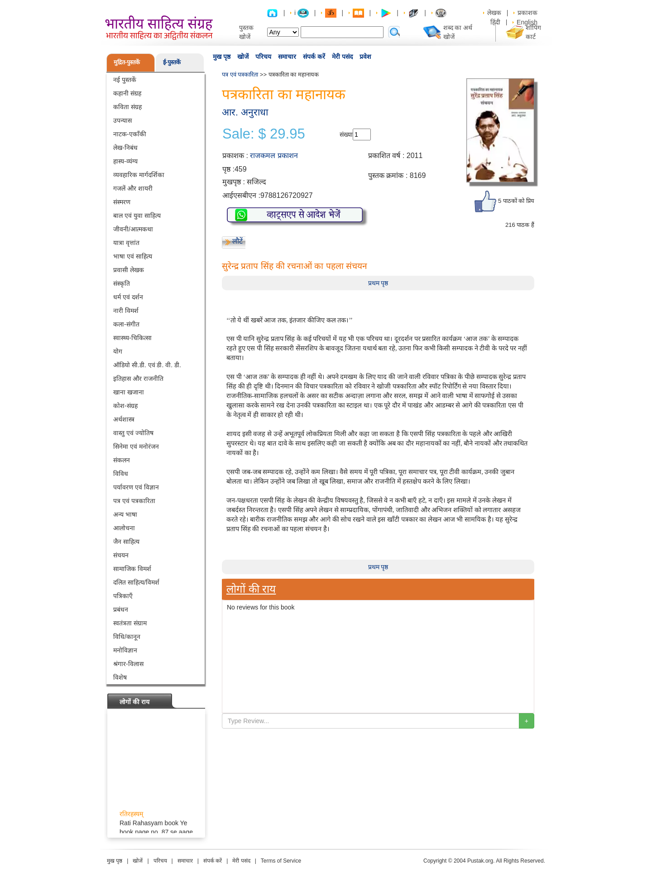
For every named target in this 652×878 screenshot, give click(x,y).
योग (117, 351)
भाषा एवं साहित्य (132, 256)
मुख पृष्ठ (221, 56)
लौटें (237, 241)
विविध (120, 473)
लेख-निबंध (125, 147)
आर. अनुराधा (245, 112)
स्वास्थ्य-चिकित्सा (132, 337)
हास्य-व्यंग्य (125, 161)
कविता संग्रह (127, 106)
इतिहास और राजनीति (138, 378)
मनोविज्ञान (125, 650)
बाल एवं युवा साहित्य (137, 215)
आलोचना (124, 528)
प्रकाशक (527, 12)
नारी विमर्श (126, 310)
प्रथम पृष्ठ (378, 283)
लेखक (494, 12)
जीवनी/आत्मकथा (133, 229)
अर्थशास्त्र (123, 419)
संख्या (346, 134)
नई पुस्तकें (124, 79)
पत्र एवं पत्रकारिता (134, 500)
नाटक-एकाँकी (129, 134)
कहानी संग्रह (127, 93)
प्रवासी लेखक (128, 269)
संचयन (121, 555)
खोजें (243, 56)
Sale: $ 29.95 (263, 134)
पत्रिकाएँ (123, 596)
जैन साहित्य (126, 541)
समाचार (287, 56)
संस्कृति (121, 283)
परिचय (263, 56)
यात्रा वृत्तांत (126, 242)
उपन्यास (122, 120)
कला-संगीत (126, 324)
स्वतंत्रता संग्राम (130, 623)
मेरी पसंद (342, 56)
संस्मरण (121, 202)
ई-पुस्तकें (172, 62)
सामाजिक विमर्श (132, 568)
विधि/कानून (126, 636)
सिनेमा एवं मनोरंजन (136, 446)
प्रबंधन (120, 609)
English (527, 22)
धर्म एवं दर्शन (128, 297)
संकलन (121, 460)
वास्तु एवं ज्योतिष (133, 433)
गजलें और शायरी (133, 188)
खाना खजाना (128, 392)
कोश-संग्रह (125, 405)
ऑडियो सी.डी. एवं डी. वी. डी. (147, 365)
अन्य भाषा (125, 514)
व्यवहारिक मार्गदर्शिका (138, 174)
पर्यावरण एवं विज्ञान (136, 487)
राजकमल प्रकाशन (273, 155)
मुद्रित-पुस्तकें (127, 62)
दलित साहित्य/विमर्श (136, 582)
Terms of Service (281, 861)
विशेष (120, 677)
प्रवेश (365, 56)
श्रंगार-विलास (128, 663)
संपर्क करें (314, 56)
